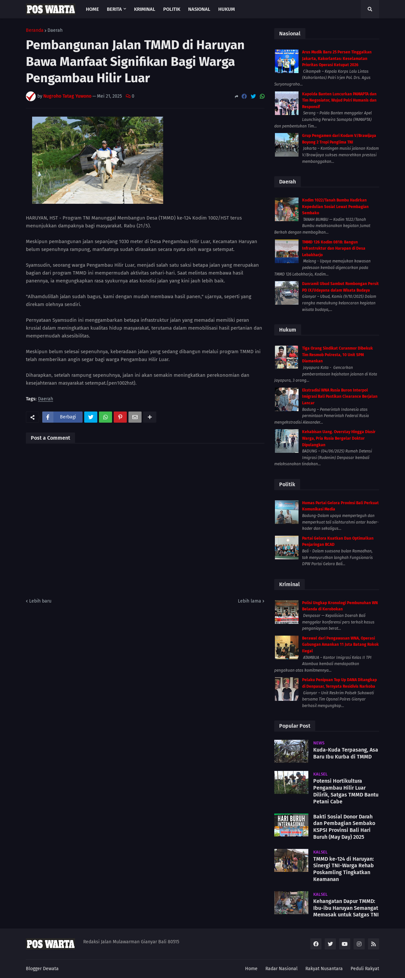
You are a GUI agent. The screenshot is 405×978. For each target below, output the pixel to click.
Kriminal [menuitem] (144, 9)
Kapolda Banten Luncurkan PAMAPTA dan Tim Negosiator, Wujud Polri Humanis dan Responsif (339, 100)
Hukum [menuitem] (226, 9)
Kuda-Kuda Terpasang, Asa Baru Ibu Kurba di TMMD (345, 753)
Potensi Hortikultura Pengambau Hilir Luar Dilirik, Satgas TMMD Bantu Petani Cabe (345, 791)
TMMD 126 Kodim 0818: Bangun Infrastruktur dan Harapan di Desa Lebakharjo (333, 248)
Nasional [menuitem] (199, 9)
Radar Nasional (281, 968)
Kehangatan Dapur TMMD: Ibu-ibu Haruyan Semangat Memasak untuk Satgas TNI (346, 908)
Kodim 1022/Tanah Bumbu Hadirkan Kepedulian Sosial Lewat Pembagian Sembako (335, 206)
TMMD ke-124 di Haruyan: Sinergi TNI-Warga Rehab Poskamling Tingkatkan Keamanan (343, 869)
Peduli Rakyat (365, 968)
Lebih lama (249, 601)
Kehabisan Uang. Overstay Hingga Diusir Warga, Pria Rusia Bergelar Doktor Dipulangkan (339, 438)
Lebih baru (40, 601)
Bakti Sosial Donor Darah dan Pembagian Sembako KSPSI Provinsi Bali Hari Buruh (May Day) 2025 (344, 827)
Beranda (35, 30)
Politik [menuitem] (171, 9)
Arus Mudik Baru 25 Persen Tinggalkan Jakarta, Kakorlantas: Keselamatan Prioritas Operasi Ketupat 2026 (337, 58)
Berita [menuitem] (114, 9)
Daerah (55, 30)
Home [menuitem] (92, 9)
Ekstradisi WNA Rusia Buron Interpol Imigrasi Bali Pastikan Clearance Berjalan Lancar (339, 396)
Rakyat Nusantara (324, 968)
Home (251, 968)
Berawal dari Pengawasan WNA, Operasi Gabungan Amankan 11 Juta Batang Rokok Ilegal (340, 644)
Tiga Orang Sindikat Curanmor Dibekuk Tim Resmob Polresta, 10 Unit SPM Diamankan (337, 354)
